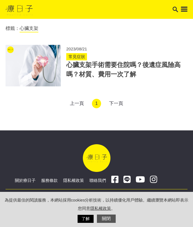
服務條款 (49, 180)
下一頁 (116, 103)
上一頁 (77, 103)
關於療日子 (25, 180)
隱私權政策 (73, 180)
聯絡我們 (97, 180)
